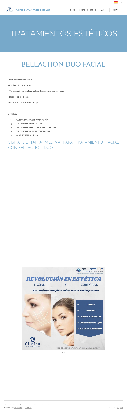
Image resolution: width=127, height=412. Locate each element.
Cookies (28, 408)
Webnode (18, 408)
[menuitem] (74, 10)
